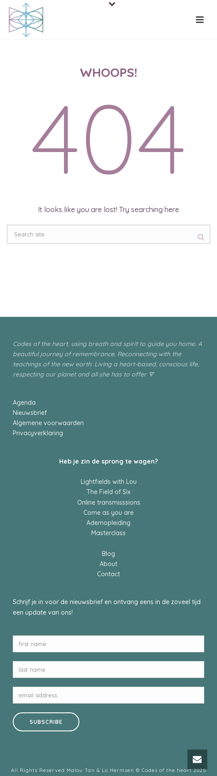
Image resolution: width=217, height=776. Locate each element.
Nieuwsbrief (30, 413)
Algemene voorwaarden (48, 423)
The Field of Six (108, 492)
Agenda (24, 403)
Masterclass (108, 533)
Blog (108, 554)
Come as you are (108, 513)
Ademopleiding (108, 523)
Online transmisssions (108, 502)
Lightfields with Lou (109, 482)
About (108, 564)
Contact (108, 574)
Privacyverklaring (38, 433)
